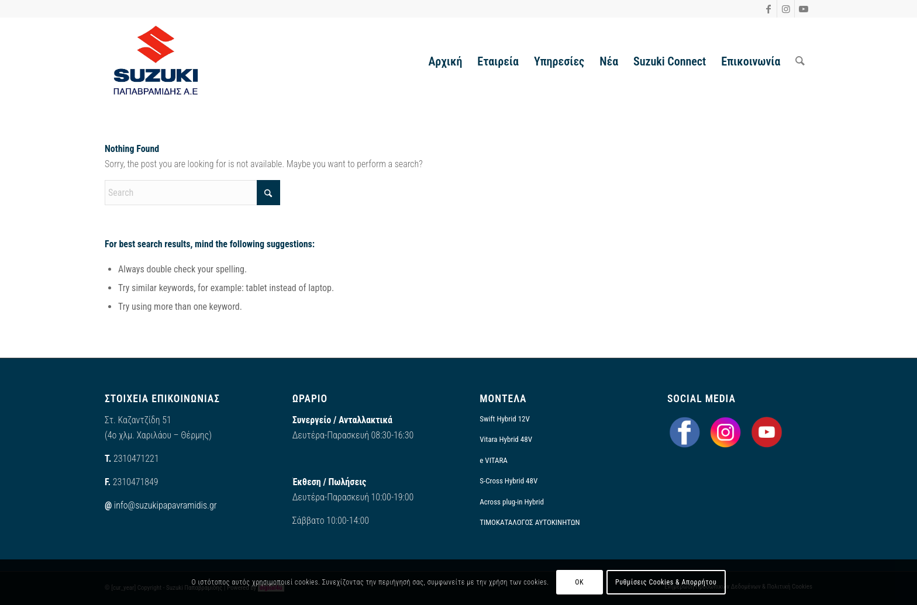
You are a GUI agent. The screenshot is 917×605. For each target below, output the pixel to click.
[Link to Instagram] (785, 9)
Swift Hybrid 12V (505, 418)
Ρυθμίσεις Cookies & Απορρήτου (665, 582)
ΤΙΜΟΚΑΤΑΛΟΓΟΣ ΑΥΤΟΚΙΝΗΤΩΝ (530, 522)
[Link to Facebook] (768, 9)
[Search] (800, 61)
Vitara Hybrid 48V (506, 439)
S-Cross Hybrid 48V (508, 480)
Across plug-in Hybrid (512, 501)
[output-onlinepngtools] (156, 61)
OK (579, 582)
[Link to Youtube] (803, 9)
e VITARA (494, 460)
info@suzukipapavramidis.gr (165, 505)
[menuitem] (445, 61)
